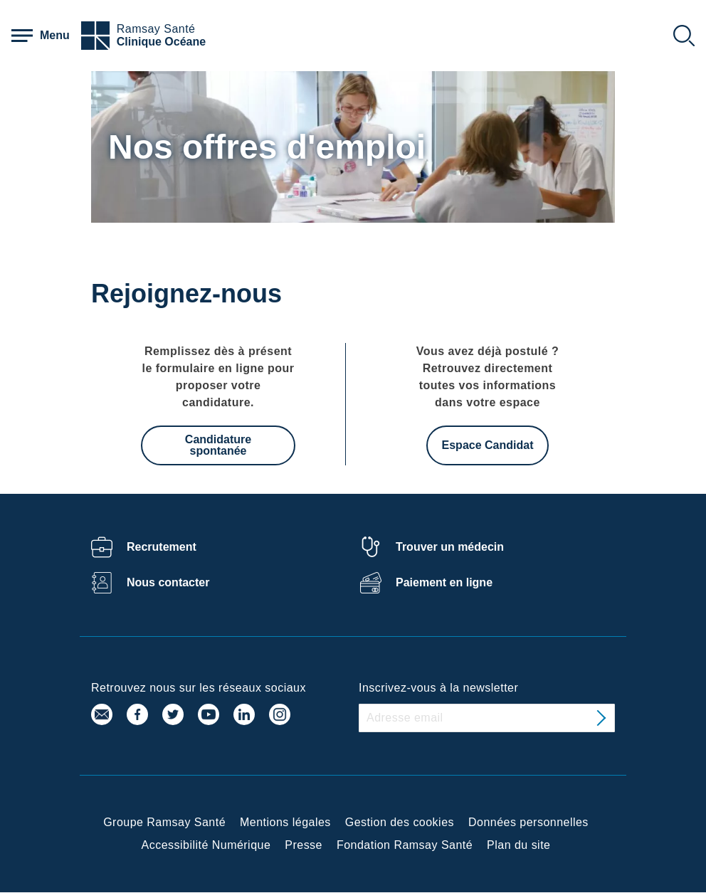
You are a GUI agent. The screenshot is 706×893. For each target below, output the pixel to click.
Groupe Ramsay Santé (164, 822)
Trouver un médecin (450, 547)
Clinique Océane (161, 42)
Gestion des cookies (399, 822)
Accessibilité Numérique (206, 845)
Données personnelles (528, 822)
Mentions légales (285, 822)
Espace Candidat (488, 445)
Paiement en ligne (444, 582)
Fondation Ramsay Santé (405, 845)
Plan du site (518, 845)
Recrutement (161, 547)
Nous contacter (168, 582)
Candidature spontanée (218, 445)
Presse (303, 845)
